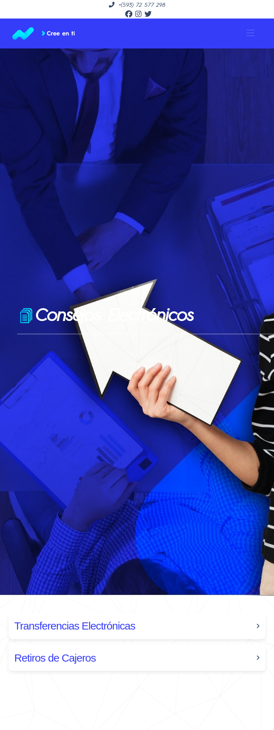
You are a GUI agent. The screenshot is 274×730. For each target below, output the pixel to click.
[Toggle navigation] (250, 33)
